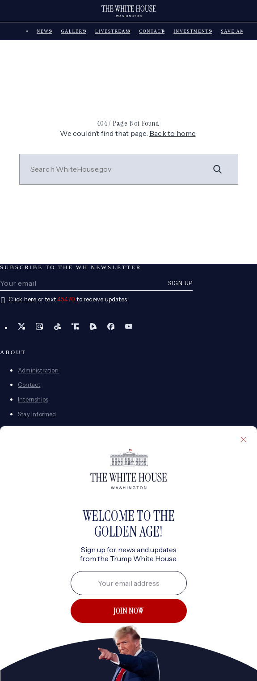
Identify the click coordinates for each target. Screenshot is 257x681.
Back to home (172, 133)
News (44, 31)
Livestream (112, 31)
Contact (151, 31)
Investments (192, 31)
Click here (22, 299)
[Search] (217, 169)
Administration (38, 370)
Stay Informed (37, 414)
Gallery (73, 31)
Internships (33, 399)
